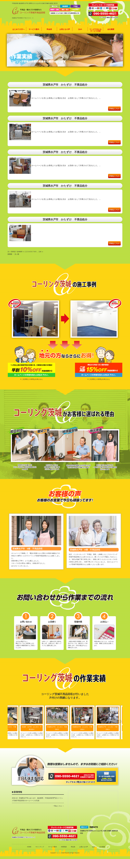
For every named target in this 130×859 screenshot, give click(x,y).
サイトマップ (40, 847)
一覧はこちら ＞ (58, 806)
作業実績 (64, 847)
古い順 (17, 254)
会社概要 (110, 29)
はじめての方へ (18, 29)
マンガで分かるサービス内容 (95, 30)
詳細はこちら (114, 108)
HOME (29, 847)
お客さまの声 (64, 29)
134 (40, 251)
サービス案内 (34, 29)
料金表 (49, 29)
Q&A (80, 29)
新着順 (10, 254)
